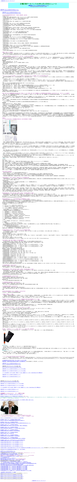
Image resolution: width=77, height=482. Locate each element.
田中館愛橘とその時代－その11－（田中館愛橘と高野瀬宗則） (9, 424)
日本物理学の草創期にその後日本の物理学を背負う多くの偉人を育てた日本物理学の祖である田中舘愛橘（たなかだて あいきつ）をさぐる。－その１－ (22, 447)
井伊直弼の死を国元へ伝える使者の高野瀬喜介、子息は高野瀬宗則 (10, 435)
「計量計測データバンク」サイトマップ (7, 0)
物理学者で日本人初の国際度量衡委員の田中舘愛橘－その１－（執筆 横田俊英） (13, 449)
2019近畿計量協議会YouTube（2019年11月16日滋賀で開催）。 (9, 453)
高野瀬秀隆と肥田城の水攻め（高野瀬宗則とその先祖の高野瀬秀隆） (10, 430)
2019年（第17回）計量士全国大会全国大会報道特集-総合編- (17, 465)
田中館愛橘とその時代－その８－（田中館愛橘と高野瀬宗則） (9, 432)
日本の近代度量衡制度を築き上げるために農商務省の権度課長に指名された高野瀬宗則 (12, 438)
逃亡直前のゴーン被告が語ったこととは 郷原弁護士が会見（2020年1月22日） (11, 396)
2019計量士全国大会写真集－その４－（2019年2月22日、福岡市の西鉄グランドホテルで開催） (14, 468)
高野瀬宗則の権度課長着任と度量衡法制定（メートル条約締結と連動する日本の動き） (12, 428)
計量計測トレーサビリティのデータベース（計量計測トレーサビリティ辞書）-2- (11, 476)
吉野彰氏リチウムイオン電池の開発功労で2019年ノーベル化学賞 (9, 456)
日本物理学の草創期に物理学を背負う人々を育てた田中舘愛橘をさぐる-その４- (11, 442)
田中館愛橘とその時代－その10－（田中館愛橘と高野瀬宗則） (9, 427)
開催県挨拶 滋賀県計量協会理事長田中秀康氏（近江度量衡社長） (14, 361)
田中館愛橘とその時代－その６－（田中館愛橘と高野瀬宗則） (9, 437)
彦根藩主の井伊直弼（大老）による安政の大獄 (7, 433)
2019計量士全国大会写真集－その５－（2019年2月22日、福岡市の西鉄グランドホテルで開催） (14, 469)
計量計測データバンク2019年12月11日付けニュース (38, 5)
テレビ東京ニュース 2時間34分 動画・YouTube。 (17, 399)
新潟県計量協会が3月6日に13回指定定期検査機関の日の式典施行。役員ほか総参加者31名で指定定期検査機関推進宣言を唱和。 (18, 463)
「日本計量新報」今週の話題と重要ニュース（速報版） (8, 472)
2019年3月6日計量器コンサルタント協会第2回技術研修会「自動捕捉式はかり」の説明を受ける (14, 461)
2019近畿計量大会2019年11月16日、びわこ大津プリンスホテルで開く (14, 360)
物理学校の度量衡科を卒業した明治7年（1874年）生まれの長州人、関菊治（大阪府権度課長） (14, 425)
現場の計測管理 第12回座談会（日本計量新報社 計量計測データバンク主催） (11, 454)
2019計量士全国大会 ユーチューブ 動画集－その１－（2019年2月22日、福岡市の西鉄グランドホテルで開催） (16, 470)
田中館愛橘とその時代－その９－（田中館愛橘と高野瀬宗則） (9, 429)
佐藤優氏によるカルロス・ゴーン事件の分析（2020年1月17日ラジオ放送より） (11, 394)
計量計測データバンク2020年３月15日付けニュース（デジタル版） (14, 368)
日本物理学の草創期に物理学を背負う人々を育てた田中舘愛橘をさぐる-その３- (11, 444)
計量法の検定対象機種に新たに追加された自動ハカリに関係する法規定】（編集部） (12, 459)
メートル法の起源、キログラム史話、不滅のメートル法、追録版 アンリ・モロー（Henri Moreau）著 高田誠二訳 (22, 372)
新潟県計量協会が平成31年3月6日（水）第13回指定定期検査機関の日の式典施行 (11, 464)
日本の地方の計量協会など (8, 462)
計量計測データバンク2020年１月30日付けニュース (11, 374)
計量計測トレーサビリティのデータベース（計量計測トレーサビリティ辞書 (11, 474)
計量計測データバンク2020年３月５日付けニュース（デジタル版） (14, 370)
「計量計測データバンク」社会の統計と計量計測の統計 (23, 462)
